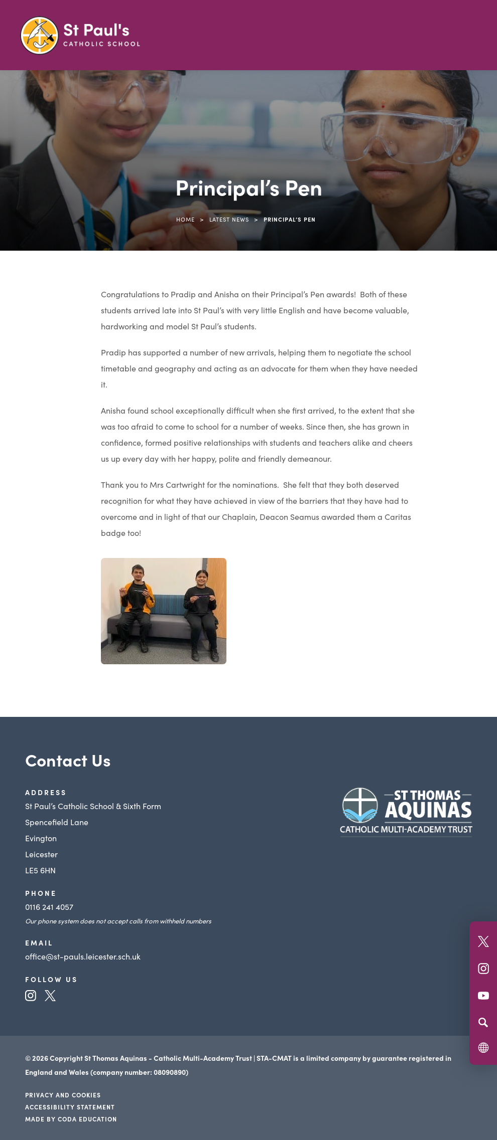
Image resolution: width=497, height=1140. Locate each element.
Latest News (229, 219)
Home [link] (185, 219)
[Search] (483, 1022)
